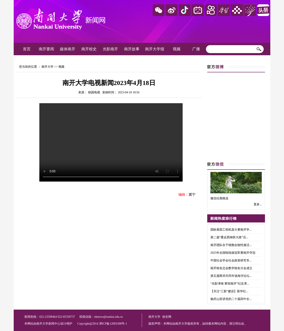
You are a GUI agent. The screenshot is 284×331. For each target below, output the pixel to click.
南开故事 (131, 49)
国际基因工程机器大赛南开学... (231, 229)
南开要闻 (46, 49)
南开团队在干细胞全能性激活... (231, 245)
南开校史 (89, 49)
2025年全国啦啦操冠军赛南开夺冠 (232, 252)
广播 (196, 49)
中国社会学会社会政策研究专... (231, 260)
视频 (176, 49)
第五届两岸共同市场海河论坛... (231, 275)
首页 (27, 49)
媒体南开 (67, 49)
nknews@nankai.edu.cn (108, 316)
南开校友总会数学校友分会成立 (231, 268)
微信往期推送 (219, 198)
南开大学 (47, 66)
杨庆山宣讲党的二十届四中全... (231, 299)
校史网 (166, 316)
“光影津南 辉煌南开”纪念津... (229, 283)
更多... (258, 204)
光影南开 (110, 49)
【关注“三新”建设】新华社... (229, 291)
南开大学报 (154, 49)
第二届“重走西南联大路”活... (229, 237)
